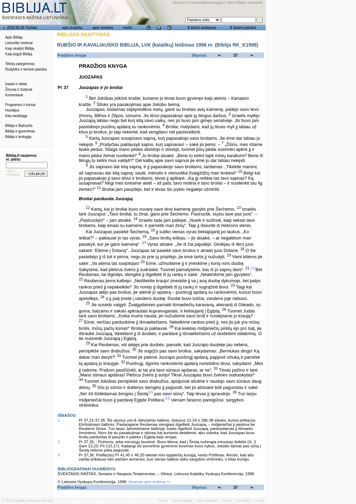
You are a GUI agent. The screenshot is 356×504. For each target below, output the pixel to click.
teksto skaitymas (203, 28)
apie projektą (72, 28)
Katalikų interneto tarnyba (34, 501)
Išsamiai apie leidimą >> (150, 482)
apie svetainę (103, 28)
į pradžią (243, 501)
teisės (163, 501)
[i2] (150, 392)
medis (127, 28)
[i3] (167, 398)
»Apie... (12, 171)
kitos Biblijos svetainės (245, 3)
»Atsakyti (13, 175)
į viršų (259, 501)
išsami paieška (244, 28)
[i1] (253, 268)
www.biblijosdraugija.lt (208, 3)
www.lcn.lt (180, 3)
